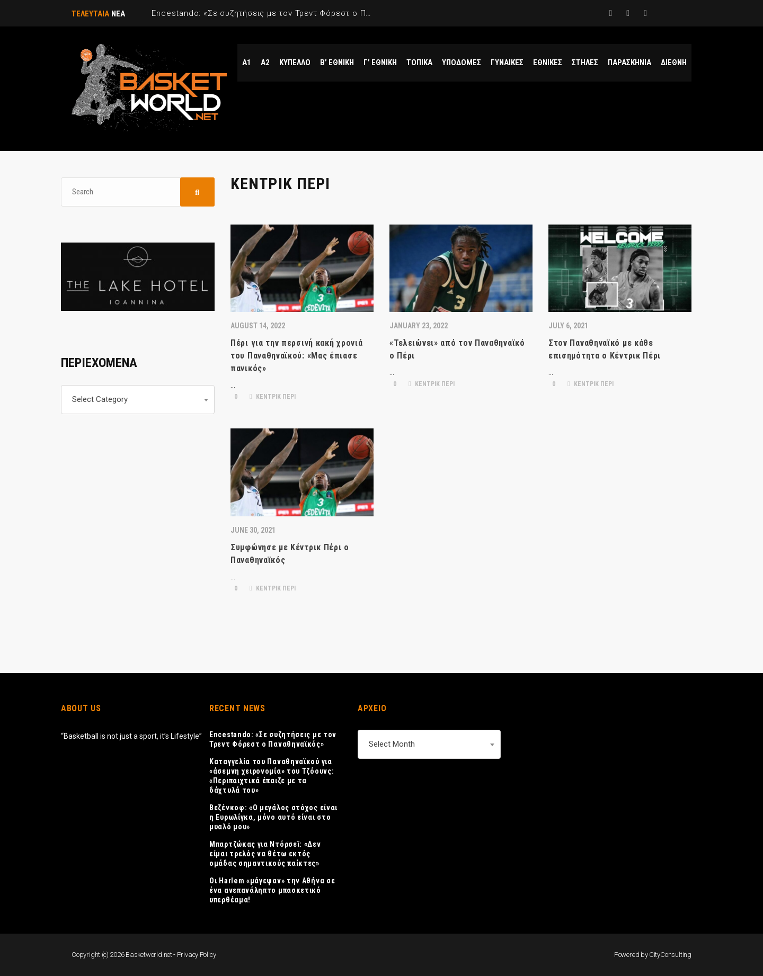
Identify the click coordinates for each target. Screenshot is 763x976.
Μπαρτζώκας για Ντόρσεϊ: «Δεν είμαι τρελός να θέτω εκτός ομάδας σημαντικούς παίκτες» (265, 853)
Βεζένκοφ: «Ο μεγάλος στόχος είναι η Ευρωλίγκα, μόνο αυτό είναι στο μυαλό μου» (273, 817)
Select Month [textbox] (392, 744)
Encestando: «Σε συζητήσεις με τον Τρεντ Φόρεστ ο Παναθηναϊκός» (272, 739)
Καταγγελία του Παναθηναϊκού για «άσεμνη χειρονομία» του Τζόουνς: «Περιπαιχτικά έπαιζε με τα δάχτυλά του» (271, 775)
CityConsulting (670, 955)
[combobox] (138, 399)
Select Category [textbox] (100, 399)
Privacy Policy (196, 955)
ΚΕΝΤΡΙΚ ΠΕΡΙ (273, 396)
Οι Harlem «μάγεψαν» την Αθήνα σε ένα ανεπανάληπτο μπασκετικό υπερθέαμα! (272, 890)
